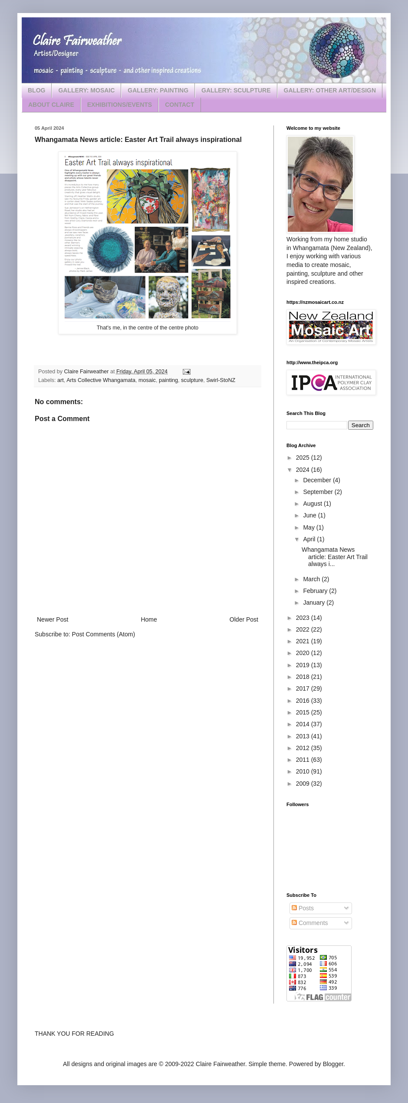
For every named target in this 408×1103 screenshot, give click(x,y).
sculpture (192, 380)
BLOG (36, 90)
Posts (303, 908)
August (313, 503)
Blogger (333, 1063)
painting (168, 380)
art (60, 380)
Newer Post (52, 619)
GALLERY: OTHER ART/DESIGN (330, 90)
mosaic (147, 380)
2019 (303, 665)
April (310, 539)
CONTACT (179, 104)
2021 (303, 641)
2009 (303, 783)
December (317, 480)
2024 (303, 469)
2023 (303, 617)
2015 (303, 712)
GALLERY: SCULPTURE (235, 90)
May (309, 527)
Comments (310, 922)
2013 (303, 736)
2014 (303, 724)
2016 (303, 700)
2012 (303, 747)
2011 (303, 759)
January (314, 602)
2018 (303, 676)
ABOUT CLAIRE (51, 104)
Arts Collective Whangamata (100, 380)
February (316, 590)
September (318, 491)
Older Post (244, 619)
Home (149, 619)
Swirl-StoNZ (220, 380)
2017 (303, 688)
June (310, 515)
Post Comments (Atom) (103, 634)
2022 (303, 629)
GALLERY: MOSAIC (86, 90)
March (312, 579)
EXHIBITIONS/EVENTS (119, 104)
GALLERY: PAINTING (158, 90)
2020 (303, 652)
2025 (303, 457)
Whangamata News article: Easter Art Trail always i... (335, 557)
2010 (303, 771)
